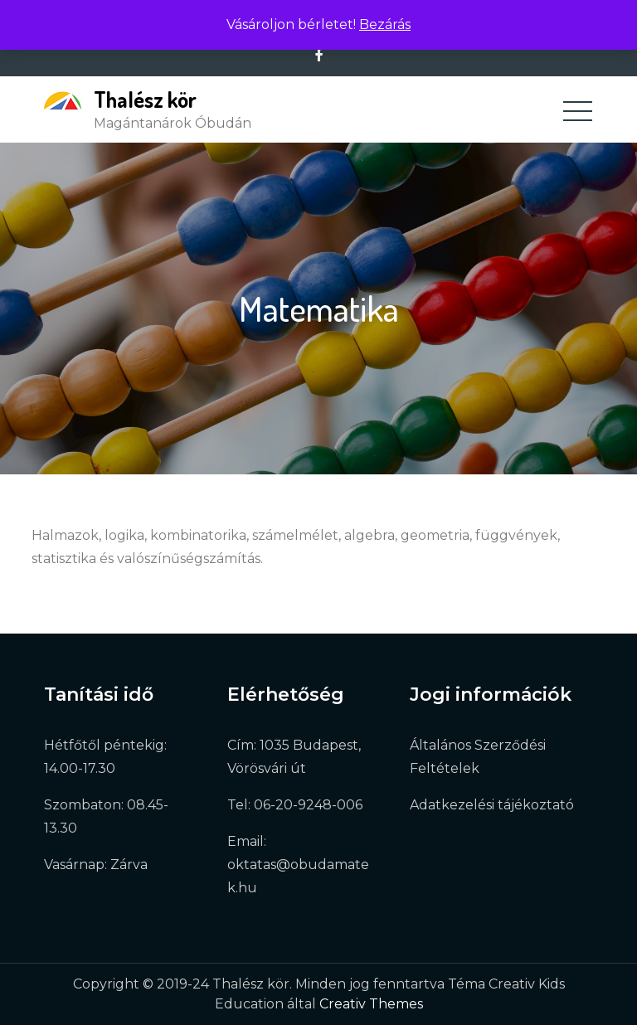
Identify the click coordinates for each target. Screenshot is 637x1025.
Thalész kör (145, 99)
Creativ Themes (371, 1004)
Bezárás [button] (385, 24)
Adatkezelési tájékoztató (492, 805)
